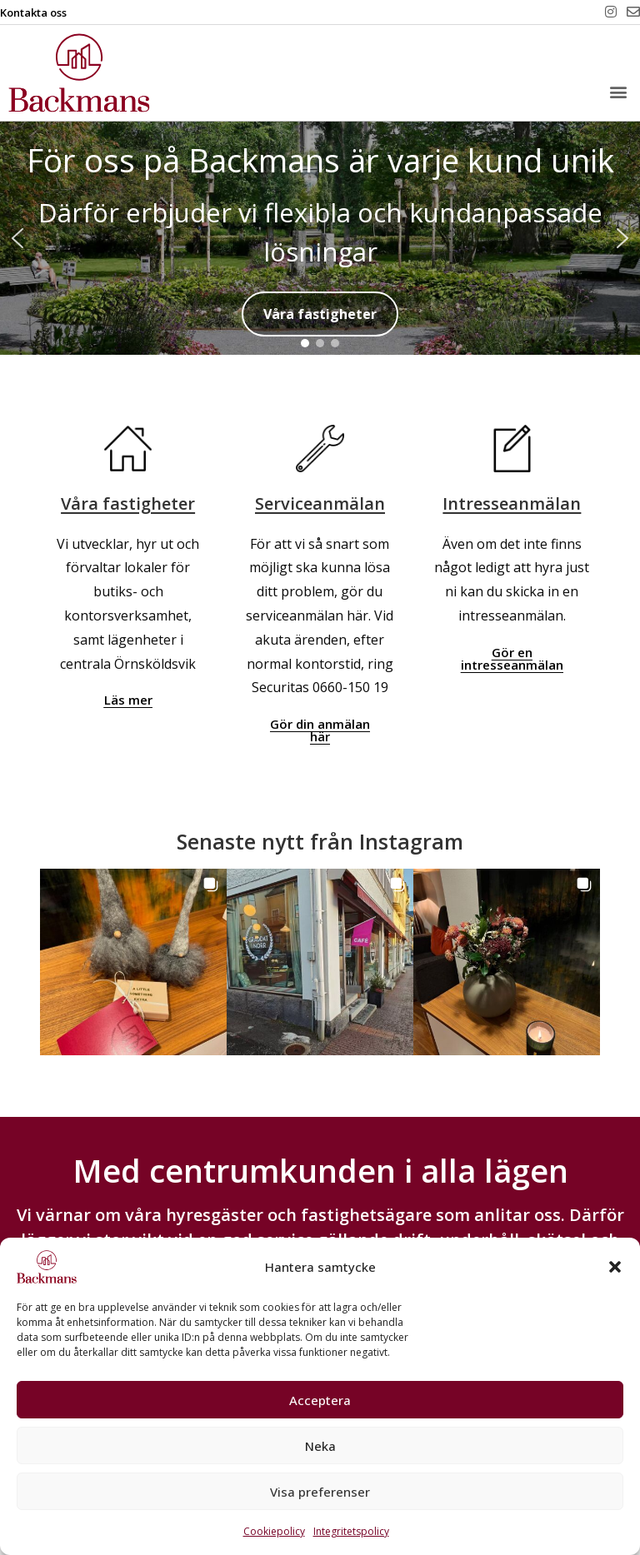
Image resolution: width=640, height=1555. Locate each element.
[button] (615, 1266)
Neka (320, 1446)
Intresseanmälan (511, 503)
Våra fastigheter (128, 503)
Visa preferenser (320, 1491)
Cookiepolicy (274, 1531)
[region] (320, 238)
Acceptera (320, 1400)
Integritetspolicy (351, 1531)
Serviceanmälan (320, 503)
